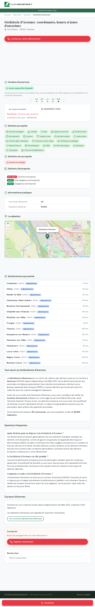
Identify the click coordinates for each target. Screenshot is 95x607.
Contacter (47, 603)
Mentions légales (84, 594)
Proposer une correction (41, 594)
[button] (47, 236)
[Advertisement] (47, 62)
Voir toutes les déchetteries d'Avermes (25, 519)
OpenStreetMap (84, 257)
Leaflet (73, 257)
